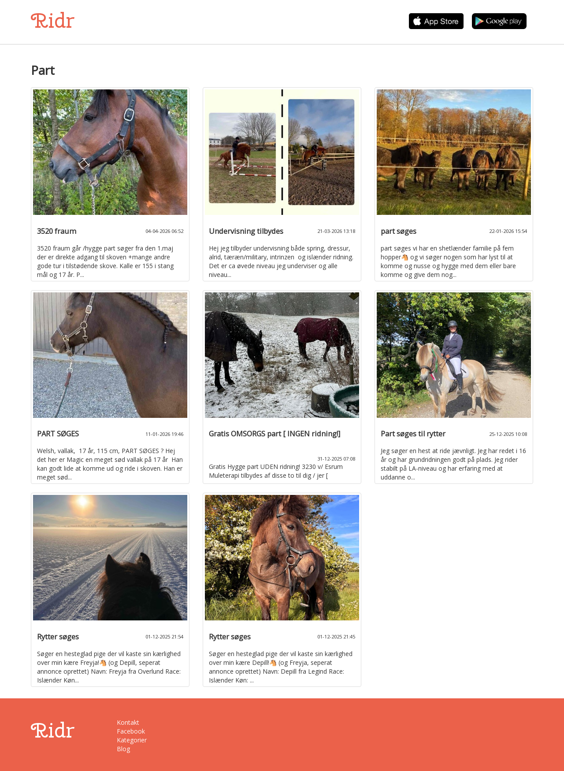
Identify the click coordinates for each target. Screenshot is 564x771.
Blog (123, 749)
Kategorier (132, 740)
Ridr (52, 20)
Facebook (131, 731)
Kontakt (128, 722)
